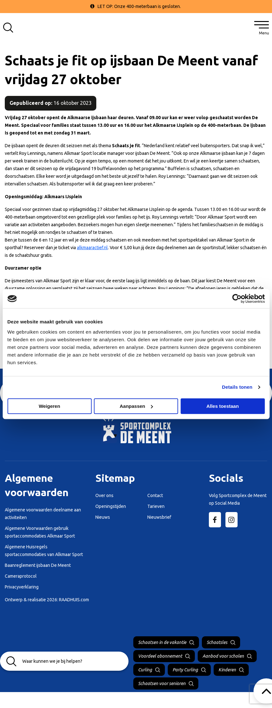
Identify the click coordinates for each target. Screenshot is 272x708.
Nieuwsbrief (159, 517)
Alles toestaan (222, 406)
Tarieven (156, 506)
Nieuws (102, 517)
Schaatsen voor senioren (162, 683)
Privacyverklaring (22, 586)
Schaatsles (217, 642)
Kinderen (227, 669)
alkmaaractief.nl (92, 247)
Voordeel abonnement (160, 656)
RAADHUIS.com (74, 599)
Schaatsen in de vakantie (162, 642)
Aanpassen (136, 406)
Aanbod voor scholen (223, 656)
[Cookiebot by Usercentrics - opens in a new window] (237, 298)
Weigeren (49, 406)
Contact (155, 495)
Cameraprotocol (21, 576)
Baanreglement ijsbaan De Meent (38, 565)
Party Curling (185, 669)
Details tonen (237, 387)
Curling (145, 669)
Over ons (104, 495)
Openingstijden (110, 506)
